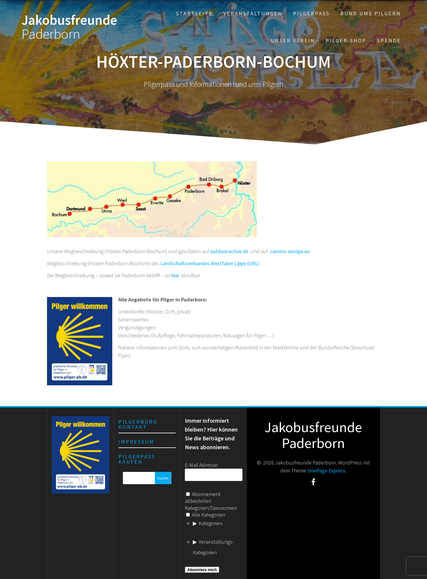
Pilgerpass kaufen (136, 459)
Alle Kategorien (205, 514)
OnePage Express (326, 470)
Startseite (194, 13)
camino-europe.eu (290, 251)
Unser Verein (293, 40)
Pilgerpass (311, 13)
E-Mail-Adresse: (201, 465)
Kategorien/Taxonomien (211, 508)
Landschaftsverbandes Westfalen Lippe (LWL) (209, 263)
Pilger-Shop (346, 40)
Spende (389, 40)
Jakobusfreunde (69, 27)
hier (175, 275)
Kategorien (210, 523)
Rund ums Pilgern (370, 13)
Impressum (136, 441)
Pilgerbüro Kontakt (138, 424)
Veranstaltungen (252, 13)
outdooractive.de (229, 251)
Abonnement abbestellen (202, 497)
